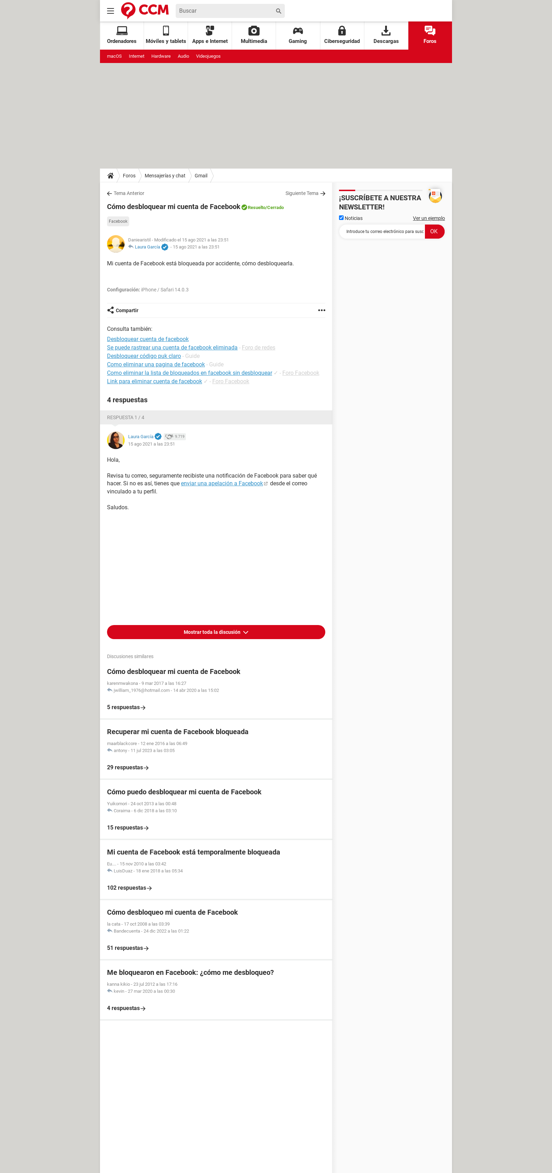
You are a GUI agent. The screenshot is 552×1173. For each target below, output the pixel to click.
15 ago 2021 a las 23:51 (196, 247)
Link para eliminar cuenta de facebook (154, 381)
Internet (136, 56)
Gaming (298, 35)
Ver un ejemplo (429, 218)
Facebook (118, 221)
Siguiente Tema (302, 193)
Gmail (201, 175)
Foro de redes (258, 347)
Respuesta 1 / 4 (125, 417)
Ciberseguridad (342, 35)
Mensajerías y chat (165, 175)
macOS (114, 56)
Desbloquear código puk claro (144, 356)
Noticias (351, 218)
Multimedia (254, 35)
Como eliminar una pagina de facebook (156, 364)
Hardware (161, 56)
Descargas (386, 35)
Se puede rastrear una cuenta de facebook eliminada (172, 347)
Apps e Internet (210, 35)
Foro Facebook (300, 373)
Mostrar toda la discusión (213, 632)
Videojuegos (208, 56)
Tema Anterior (129, 193)
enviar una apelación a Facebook (222, 483)
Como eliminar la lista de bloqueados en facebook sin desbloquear (189, 373)
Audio (183, 56)
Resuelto (256, 207)
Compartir (127, 310)
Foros (430, 35)
